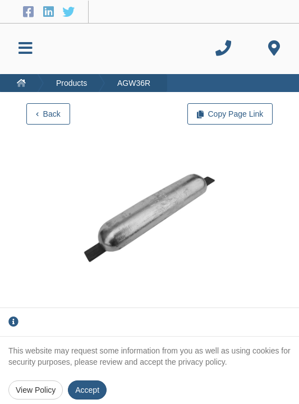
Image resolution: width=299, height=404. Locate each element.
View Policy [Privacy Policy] (36, 389)
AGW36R (133, 83)
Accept (87, 389)
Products (71, 83)
